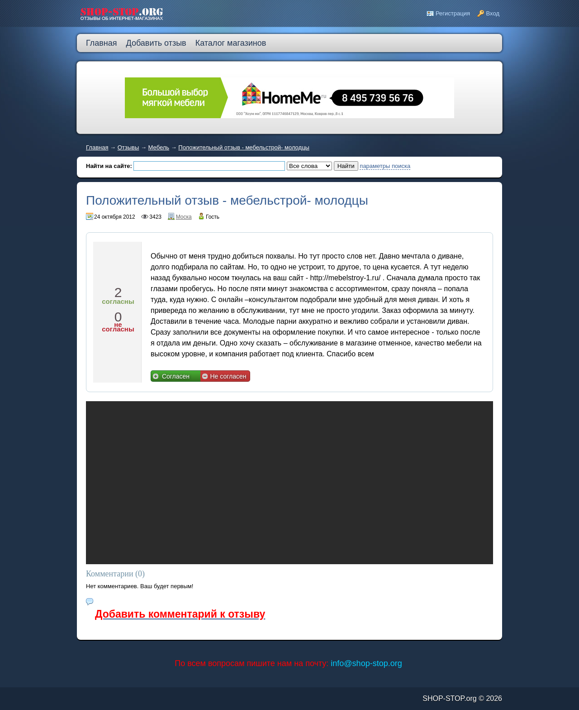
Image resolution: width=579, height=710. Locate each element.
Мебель (159, 147)
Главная (97, 147)
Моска (184, 217)
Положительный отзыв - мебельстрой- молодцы (243, 147)
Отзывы (128, 147)
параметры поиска (385, 166)
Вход (492, 13)
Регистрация (453, 13)
